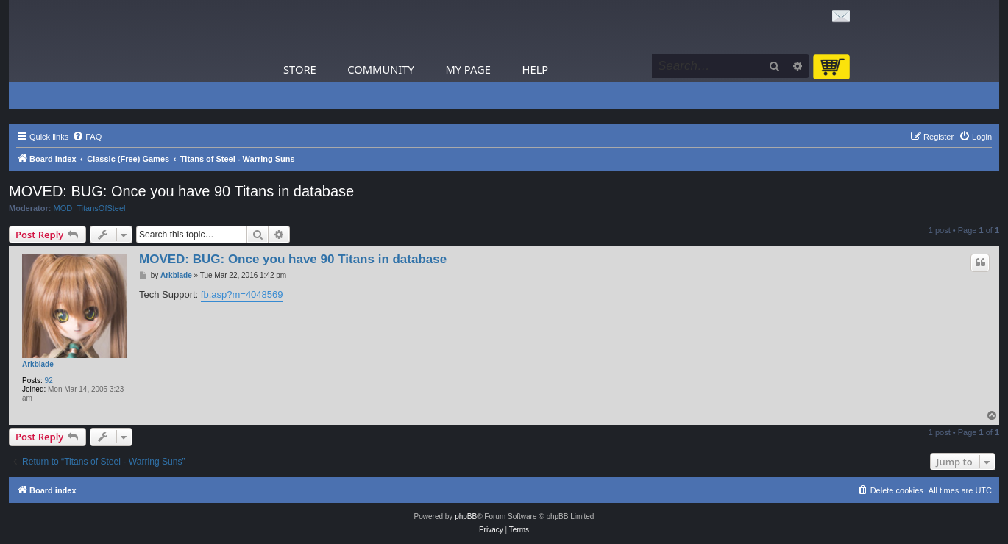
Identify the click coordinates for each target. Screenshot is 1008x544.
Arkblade (38, 364)
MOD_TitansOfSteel (90, 208)
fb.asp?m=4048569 (242, 294)
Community (380, 69)
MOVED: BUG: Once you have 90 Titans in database (181, 191)
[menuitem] (87, 137)
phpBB (466, 516)
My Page (468, 69)
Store (299, 69)
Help (535, 69)
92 (49, 380)
